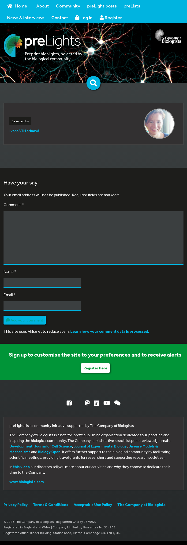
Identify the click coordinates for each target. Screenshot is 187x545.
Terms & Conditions (50, 504)
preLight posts (102, 5)
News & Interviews (25, 17)
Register (111, 17)
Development (21, 446)
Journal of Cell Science (53, 446)
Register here (95, 367)
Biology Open (49, 451)
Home (17, 5)
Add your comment (24, 320)
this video (21, 466)
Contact (59, 17)
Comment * (14, 204)
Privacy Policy (16, 504)
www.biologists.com (26, 481)
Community (68, 5)
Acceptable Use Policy (93, 504)
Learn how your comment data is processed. (109, 331)
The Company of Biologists (141, 504)
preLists (132, 5)
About (42, 5)
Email (10, 294)
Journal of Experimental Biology (100, 446)
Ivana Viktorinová (24, 130)
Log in (84, 17)
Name (10, 271)
